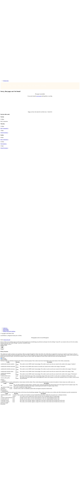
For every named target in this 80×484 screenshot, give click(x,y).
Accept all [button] (9, 344)
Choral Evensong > (4, 132)
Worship (9, 85)
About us (14, 85)
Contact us (5, 328)
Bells (33, 85)
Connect (19, 85)
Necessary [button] (2, 357)
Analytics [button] (2, 379)
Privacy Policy (6, 330)
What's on (24, 85)
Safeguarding (43, 85)
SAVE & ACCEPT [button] (4, 403)
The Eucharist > (3, 143)
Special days (37, 85)
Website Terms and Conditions (9, 331)
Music (29, 85)
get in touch (39, 96)
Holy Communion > (4, 128)
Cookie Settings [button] (3, 344)
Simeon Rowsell (7, 339)
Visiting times (6, 80)
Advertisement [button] (3, 389)
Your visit (4, 85)
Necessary (4, 358)
